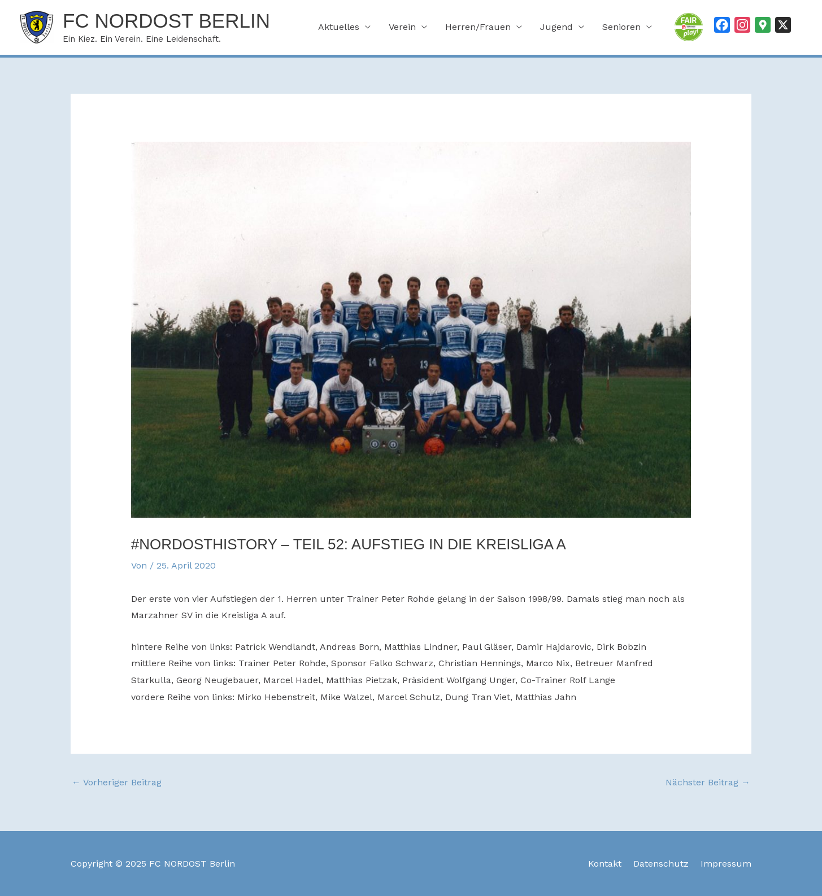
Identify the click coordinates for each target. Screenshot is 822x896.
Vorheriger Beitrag (117, 782)
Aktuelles (338, 26)
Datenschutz (661, 863)
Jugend (556, 26)
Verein (402, 26)
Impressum (726, 863)
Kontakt (604, 863)
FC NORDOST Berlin (166, 21)
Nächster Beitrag (708, 782)
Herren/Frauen (478, 26)
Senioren (621, 26)
